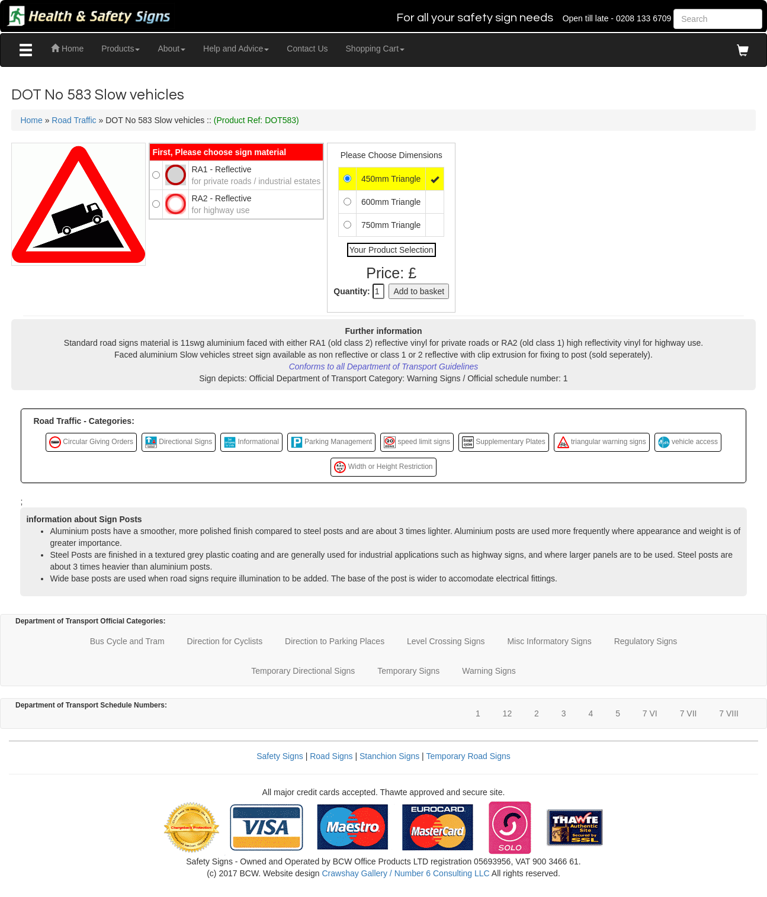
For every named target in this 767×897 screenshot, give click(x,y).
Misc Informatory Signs (549, 641)
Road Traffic (74, 120)
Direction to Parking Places (334, 641)
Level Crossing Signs (446, 641)
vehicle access (688, 442)
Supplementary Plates (503, 442)
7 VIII (729, 713)
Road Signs (331, 756)
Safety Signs (279, 756)
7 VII (688, 713)
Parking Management (331, 442)
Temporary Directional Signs (303, 671)
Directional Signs (178, 442)
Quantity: (351, 291)
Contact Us (307, 48)
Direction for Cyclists (225, 641)
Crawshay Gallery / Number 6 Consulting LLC (405, 873)
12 (507, 713)
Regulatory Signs (646, 641)
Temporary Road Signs (468, 756)
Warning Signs (489, 671)
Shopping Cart (375, 48)
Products (120, 48)
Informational (251, 442)
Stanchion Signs (389, 756)
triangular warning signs (601, 442)
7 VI (650, 713)
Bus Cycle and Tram (127, 641)
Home (67, 48)
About (171, 48)
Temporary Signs (408, 671)
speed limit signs (417, 442)
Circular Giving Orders (91, 442)
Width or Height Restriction (383, 467)
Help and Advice (236, 48)
